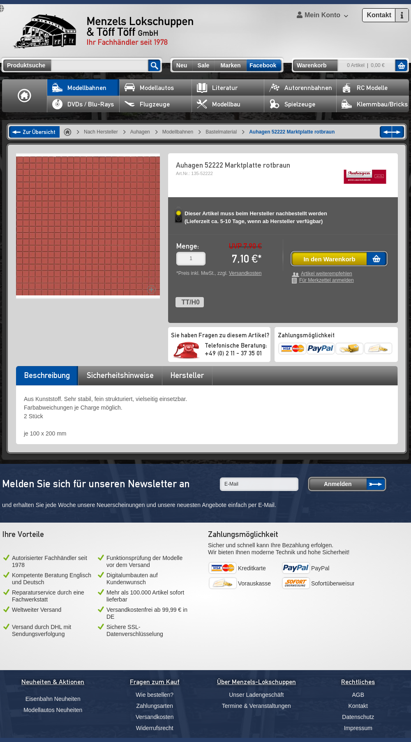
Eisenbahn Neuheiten (53, 699)
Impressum (358, 728)
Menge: (187, 246)
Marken (230, 65)
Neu (181, 65)
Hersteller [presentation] (187, 375)
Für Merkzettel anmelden (326, 280)
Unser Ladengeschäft (256, 694)
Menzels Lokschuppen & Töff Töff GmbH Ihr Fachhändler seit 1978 (103, 31)
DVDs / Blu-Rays (83, 104)
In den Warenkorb (329, 259)
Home (24, 95)
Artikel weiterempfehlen (326, 274)
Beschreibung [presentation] (47, 375)
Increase (151, 289)
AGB (358, 694)
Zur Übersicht (39, 132)
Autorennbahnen (300, 88)
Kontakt (358, 706)
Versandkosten (245, 273)
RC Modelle (365, 88)
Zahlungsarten (154, 706)
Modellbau (218, 104)
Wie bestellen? (154, 694)
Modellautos (149, 88)
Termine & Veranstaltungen (256, 706)
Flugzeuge (147, 104)
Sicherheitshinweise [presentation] (120, 375)
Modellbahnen (79, 88)
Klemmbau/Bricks (375, 104)
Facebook (262, 65)
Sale (204, 65)
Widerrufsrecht (154, 728)
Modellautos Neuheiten (52, 710)
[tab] (47, 378)
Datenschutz (358, 717)
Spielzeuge (292, 104)
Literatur (217, 88)
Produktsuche (26, 65)
